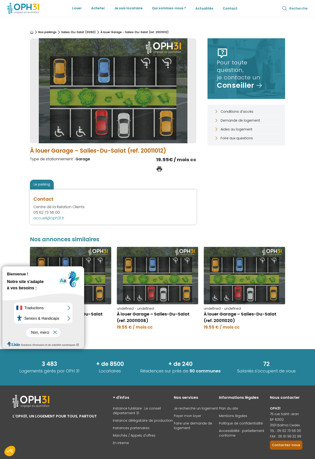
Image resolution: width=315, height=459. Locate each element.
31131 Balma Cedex (285, 425)
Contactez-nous (286, 445)
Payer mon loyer (187, 415)
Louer (77, 8)
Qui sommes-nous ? (169, 8)
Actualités (204, 8)
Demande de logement (237, 120)
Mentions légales (233, 415)
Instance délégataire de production (143, 420)
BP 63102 (277, 419)
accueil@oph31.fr (48, 218)
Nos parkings (47, 32)
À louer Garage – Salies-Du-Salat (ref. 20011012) (134, 32)
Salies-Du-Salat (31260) (78, 32)
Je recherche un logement (196, 408)
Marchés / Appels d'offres (134, 435)
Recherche (295, 8)
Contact (230, 8)
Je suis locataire (128, 8)
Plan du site (228, 408)
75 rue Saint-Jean (284, 414)
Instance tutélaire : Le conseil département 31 (137, 410)
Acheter (98, 8)
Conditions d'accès (233, 111)
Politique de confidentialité (241, 423)
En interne (121, 443)
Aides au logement (233, 129)
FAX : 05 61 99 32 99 (285, 436)
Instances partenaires (131, 428)
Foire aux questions (233, 138)
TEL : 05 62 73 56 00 (285, 430)
